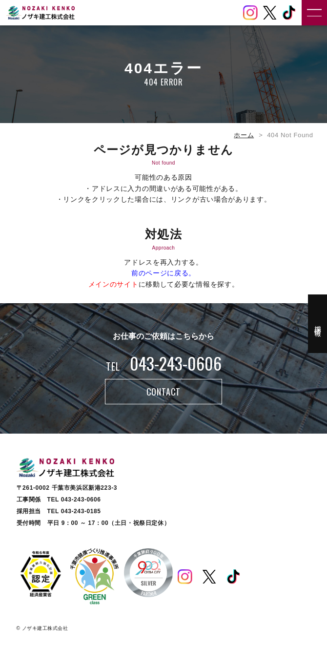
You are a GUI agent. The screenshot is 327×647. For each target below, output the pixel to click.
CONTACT (163, 391)
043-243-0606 (164, 363)
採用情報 (318, 323)
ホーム (244, 135)
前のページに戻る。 (163, 273)
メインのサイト (113, 284)
